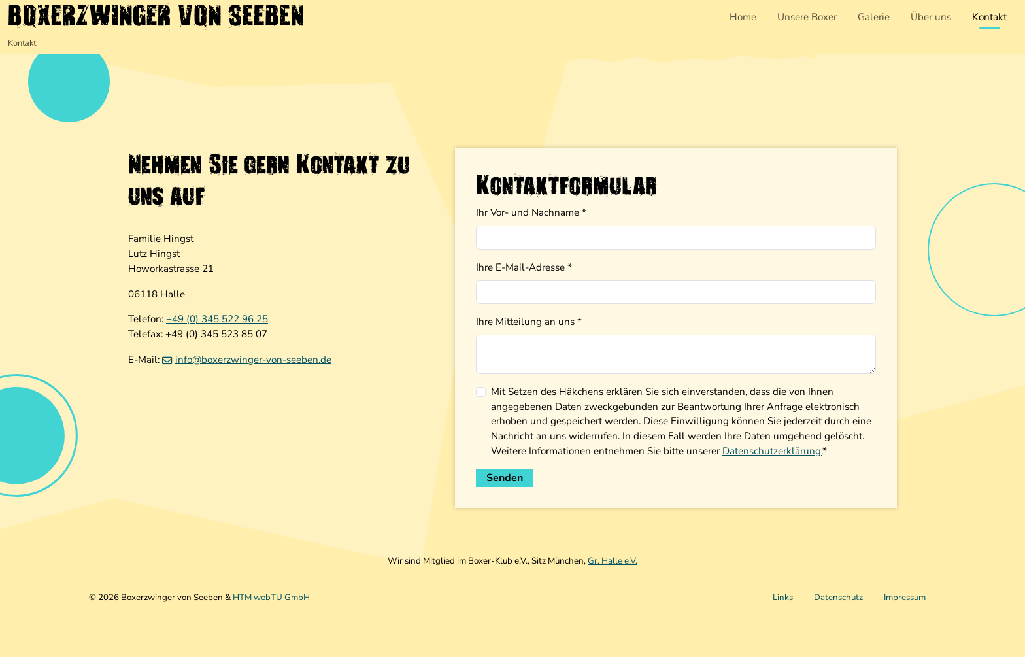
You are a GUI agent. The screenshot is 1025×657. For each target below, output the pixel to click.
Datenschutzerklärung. (772, 451)
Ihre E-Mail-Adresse (524, 267)
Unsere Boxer (807, 17)
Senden (504, 478)
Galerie (874, 17)
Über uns (931, 17)
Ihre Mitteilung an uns (529, 321)
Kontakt (989, 17)
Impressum (905, 597)
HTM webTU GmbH (271, 597)
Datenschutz (838, 597)
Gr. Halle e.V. (612, 561)
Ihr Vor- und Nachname (531, 212)
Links (783, 597)
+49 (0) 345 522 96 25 (217, 319)
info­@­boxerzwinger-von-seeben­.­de (253, 359)
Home (743, 17)
